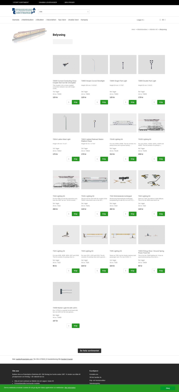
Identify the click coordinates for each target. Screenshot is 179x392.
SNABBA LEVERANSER (47, 2)
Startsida (15, 20)
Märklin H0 (154, 29)
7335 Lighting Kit (116, 251)
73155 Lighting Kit (144, 139)
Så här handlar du (95, 377)
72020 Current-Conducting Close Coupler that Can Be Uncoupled (64, 82)
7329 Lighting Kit (87, 251)
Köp (75, 102)
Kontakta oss (94, 374)
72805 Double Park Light (147, 81)
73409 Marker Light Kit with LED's (65, 308)
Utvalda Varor (73, 20)
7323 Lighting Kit (59, 251)
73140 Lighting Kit (116, 139)
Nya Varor (62, 20)
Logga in (140, 20)
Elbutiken (40, 20)
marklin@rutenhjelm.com (24, 359)
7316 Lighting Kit (59, 196)
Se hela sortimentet (89, 351)
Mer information (75, 388)
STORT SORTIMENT (20, 2)
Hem (133, 29)
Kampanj (84, 20)
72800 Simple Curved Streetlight (93, 81)
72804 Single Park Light (118, 81)
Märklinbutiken (27, 20)
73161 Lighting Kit (87, 196)
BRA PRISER (69, 2)
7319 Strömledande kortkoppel (121, 196)
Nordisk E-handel (67, 359)
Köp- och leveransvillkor (97, 380)
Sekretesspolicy (95, 383)
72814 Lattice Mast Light (61, 139)
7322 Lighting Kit (144, 196)
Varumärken (51, 20)
